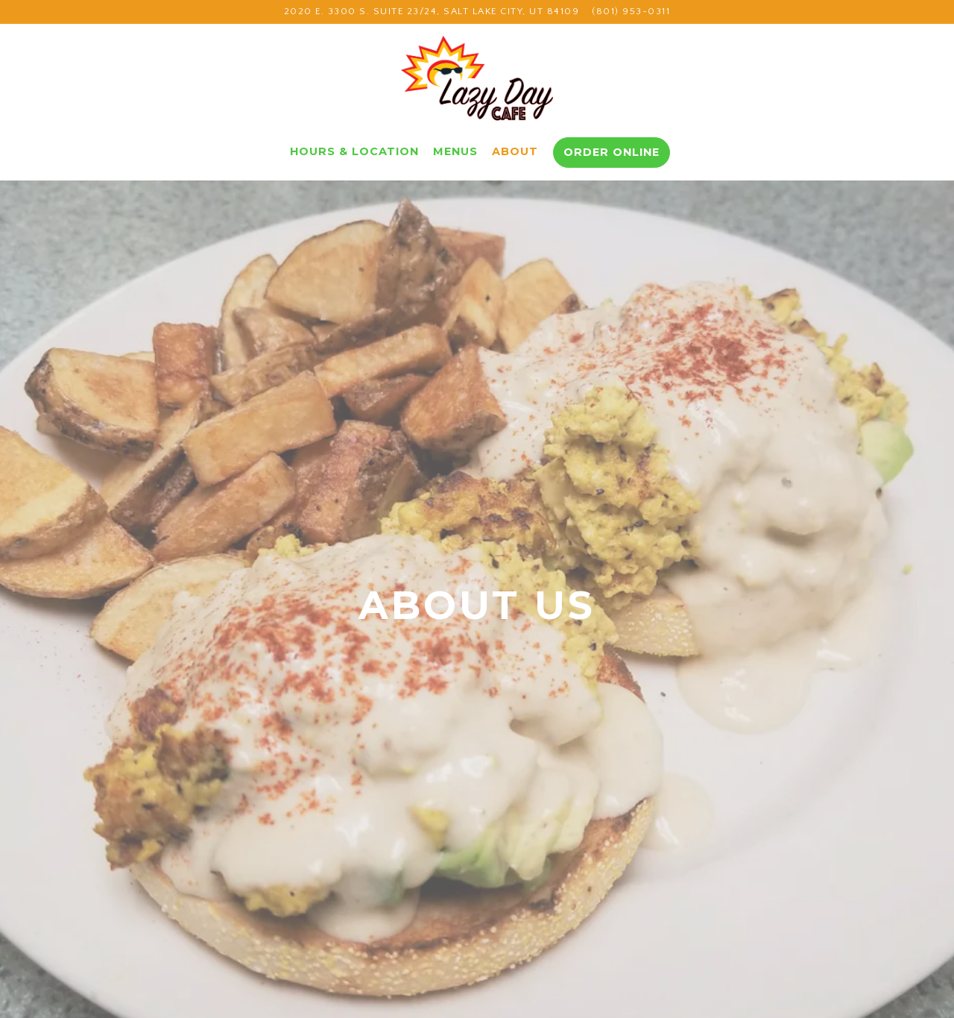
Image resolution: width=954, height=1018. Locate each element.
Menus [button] (455, 151)
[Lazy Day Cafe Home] (477, 80)
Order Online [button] (611, 152)
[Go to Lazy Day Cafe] (432, 11)
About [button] (515, 151)
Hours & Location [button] (354, 151)
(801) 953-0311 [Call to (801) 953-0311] (631, 11)
